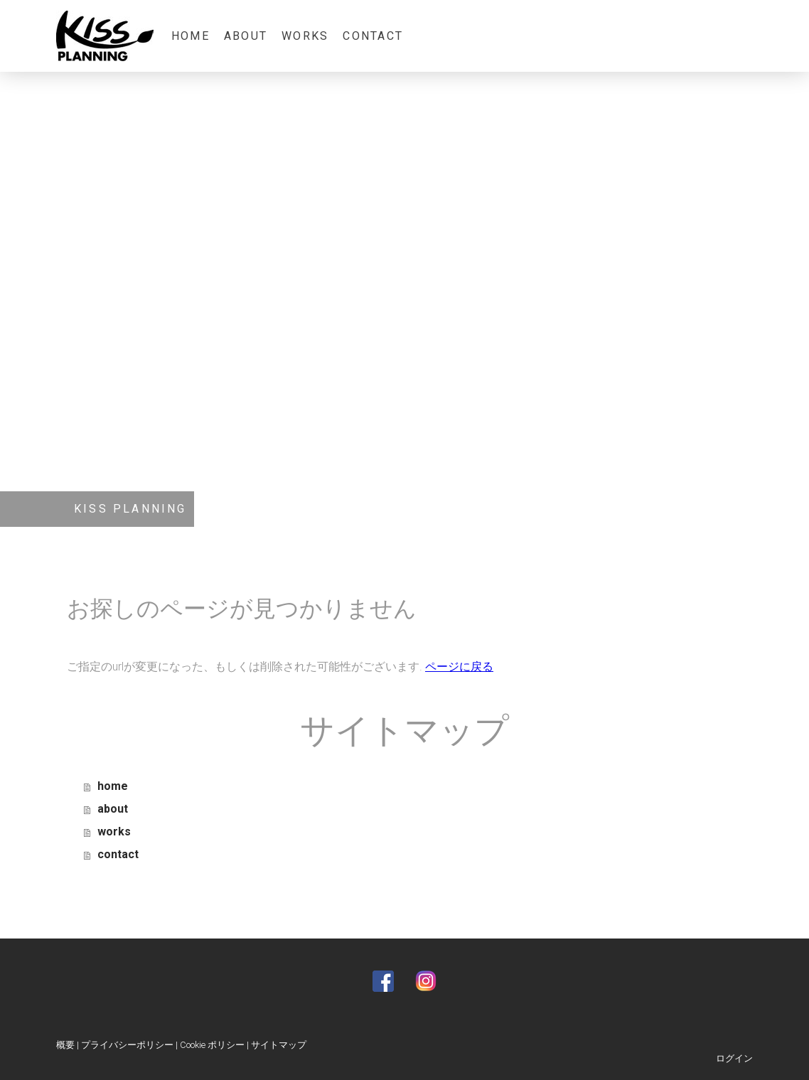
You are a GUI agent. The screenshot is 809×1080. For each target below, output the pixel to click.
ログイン (734, 1058)
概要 (65, 1044)
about (245, 36)
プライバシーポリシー (127, 1044)
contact (373, 36)
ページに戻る (459, 666)
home (190, 36)
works (305, 36)
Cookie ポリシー (212, 1044)
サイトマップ (278, 1044)
